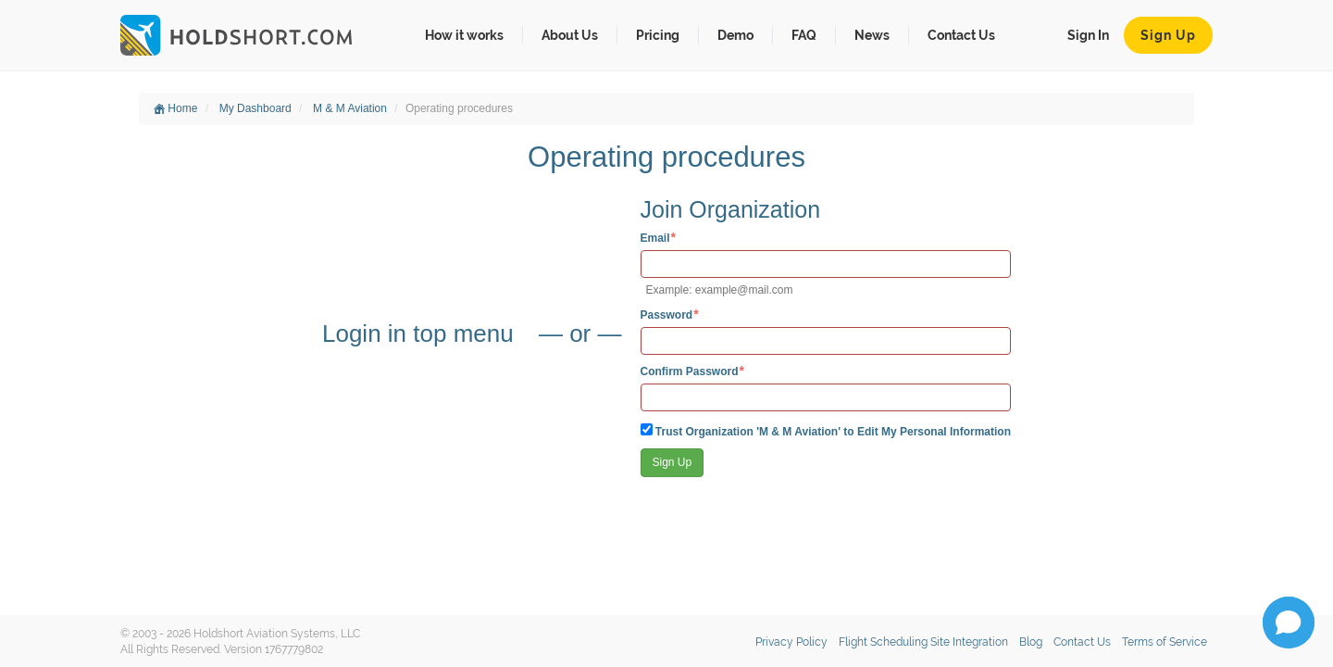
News (872, 35)
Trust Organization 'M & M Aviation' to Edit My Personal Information (826, 430)
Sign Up (1168, 35)
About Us (570, 35)
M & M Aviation (350, 108)
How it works (464, 35)
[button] (1288, 622)
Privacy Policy (791, 642)
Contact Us (961, 35)
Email (655, 238)
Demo (735, 35)
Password (667, 314)
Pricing (657, 35)
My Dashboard (255, 108)
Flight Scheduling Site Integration (923, 642)
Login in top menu (421, 333)
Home (175, 108)
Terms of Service (1164, 642)
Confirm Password (690, 371)
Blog (1030, 642)
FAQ (803, 35)
